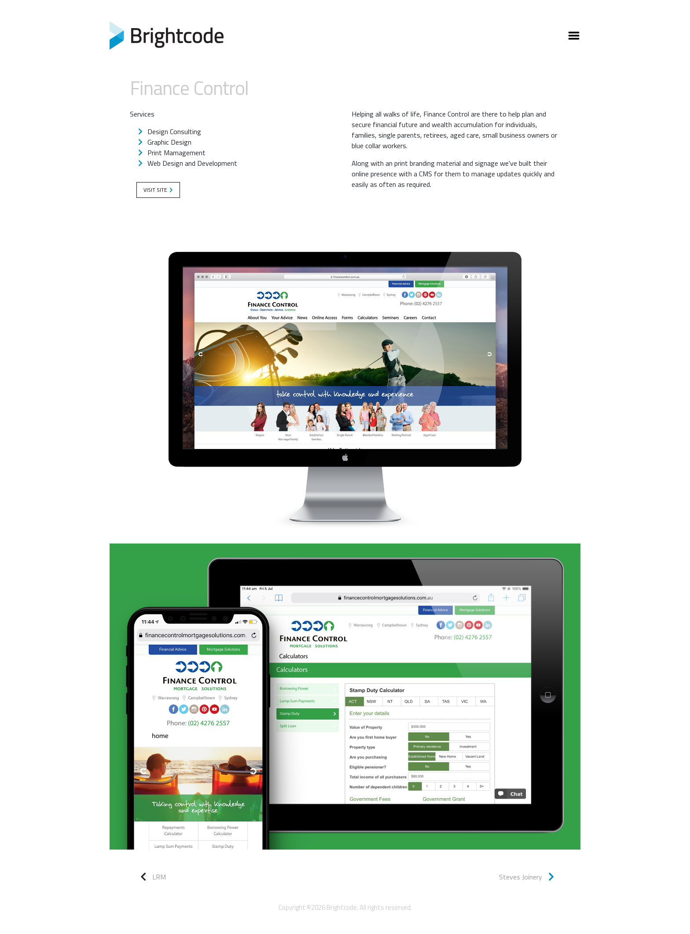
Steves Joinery (526, 877)
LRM (159, 877)
